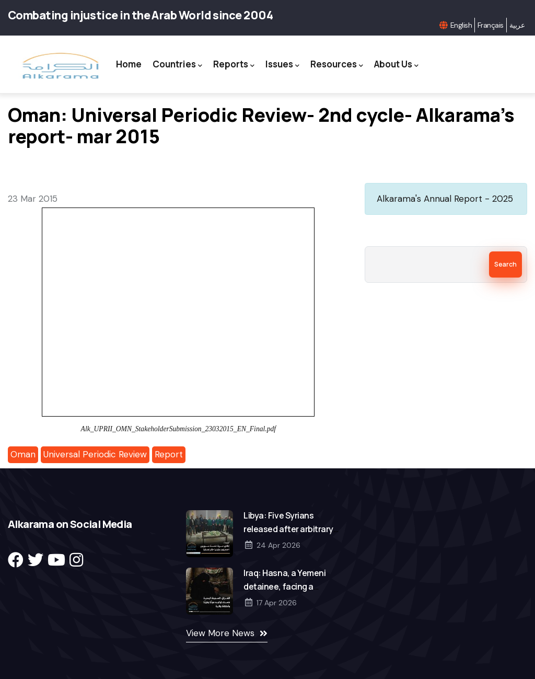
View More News (220, 633)
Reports (233, 64)
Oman (23, 454)
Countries (177, 64)
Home (129, 64)
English (461, 25)
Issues (282, 64)
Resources (336, 64)
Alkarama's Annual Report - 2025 (445, 198)
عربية (517, 25)
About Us (396, 64)
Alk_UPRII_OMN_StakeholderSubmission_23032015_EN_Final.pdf (178, 429)
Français (491, 25)
